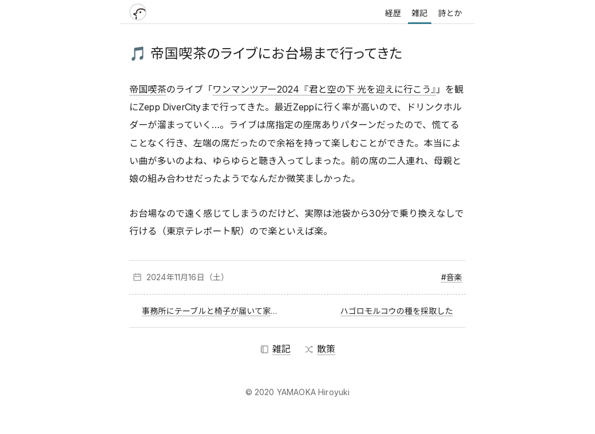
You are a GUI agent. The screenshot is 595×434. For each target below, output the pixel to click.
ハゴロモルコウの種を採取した (396, 311)
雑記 (419, 13)
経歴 (393, 13)
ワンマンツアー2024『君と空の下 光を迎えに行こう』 (323, 89)
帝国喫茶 (147, 89)
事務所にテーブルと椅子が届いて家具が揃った (213, 311)
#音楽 (451, 277)
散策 (319, 349)
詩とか (450, 13)
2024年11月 (167, 277)
